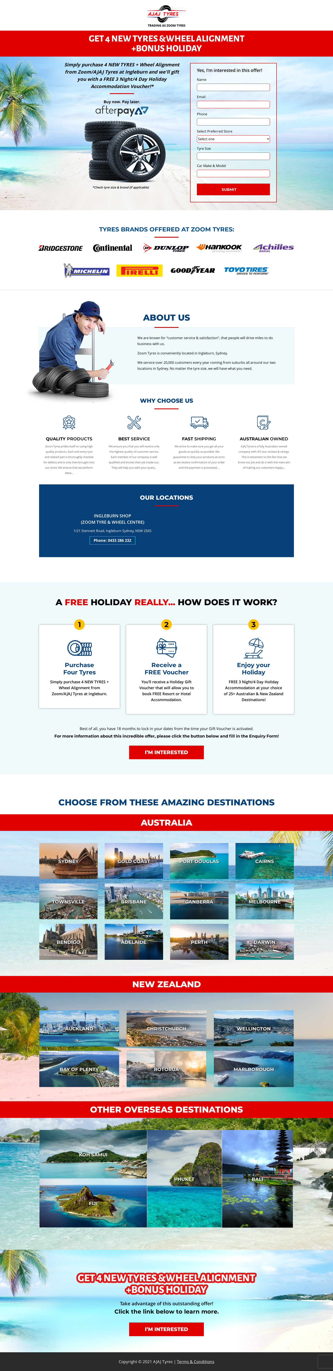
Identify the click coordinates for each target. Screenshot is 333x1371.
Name (201, 79)
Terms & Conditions (195, 1361)
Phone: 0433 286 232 (112, 540)
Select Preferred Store (214, 131)
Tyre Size (204, 148)
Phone (202, 114)
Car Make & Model (211, 165)
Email (201, 96)
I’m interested (166, 752)
